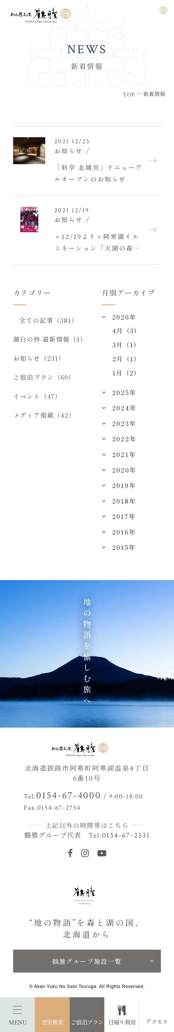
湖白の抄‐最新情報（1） (50, 338)
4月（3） (126, 330)
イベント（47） (37, 396)
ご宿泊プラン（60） (44, 376)
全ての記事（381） (48, 320)
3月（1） (126, 344)
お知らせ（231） (39, 358)
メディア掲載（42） (44, 414)
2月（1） (126, 358)
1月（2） (126, 372)
